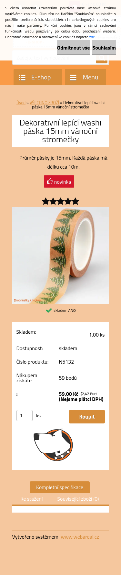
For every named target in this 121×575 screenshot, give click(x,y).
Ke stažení (31, 499)
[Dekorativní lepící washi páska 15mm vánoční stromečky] (60, 210)
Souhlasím (104, 47)
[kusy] (24, 415)
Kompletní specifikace (59, 487)
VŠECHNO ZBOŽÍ (44, 102)
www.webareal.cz (80, 537)
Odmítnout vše (73, 47)
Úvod (20, 102)
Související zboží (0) (78, 499)
